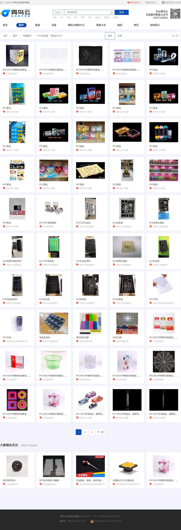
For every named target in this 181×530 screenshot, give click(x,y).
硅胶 (68, 17)
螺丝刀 (98, 17)
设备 (54, 25)
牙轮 (76, 17)
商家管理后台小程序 (171, 2)
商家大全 (101, 25)
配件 (21, 25)
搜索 (121, 12)
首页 (5, 25)
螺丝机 (107, 17)
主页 (5, 36)
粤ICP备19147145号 (77, 521)
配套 (37, 25)
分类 (120, 36)
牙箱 (54, 17)
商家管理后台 (151, 3)
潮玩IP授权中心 (76, 25)
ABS (61, 17)
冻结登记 (155, 25)
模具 (83, 17)
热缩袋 (115, 17)
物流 (119, 25)
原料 (90, 17)
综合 (110, 36)
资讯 (136, 25)
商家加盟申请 (133, 3)
